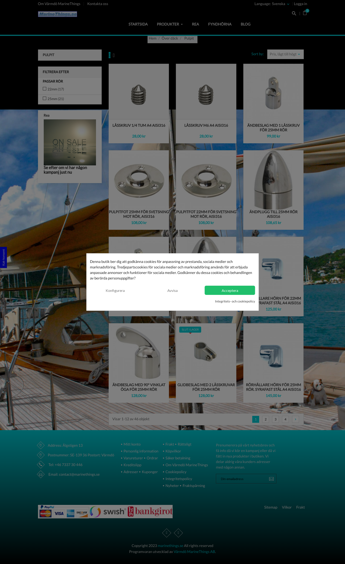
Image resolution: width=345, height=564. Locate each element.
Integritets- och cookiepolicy (235, 301)
